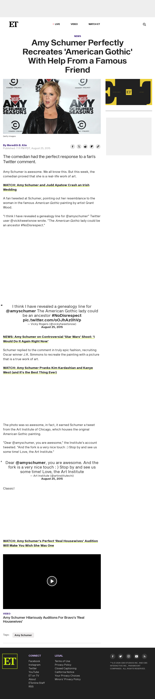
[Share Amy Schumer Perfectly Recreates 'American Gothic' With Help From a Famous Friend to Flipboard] (91, 147)
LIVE (57, 24)
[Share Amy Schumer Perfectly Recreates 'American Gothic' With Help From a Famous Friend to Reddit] (85, 147)
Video (74, 24)
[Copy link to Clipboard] (98, 147)
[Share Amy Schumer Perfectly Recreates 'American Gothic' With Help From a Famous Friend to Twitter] (79, 147)
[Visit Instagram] (128, 657)
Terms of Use (62, 661)
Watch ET (94, 24)
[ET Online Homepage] (13, 24)
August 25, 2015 (52, 327)
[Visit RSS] (144, 657)
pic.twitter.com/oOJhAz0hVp (52, 320)
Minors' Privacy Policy (68, 679)
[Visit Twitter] (120, 657)
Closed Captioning (65, 668)
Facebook (34, 661)
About (32, 679)
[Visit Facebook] (112, 657)
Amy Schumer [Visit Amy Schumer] (23, 635)
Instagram (34, 665)
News (77, 36)
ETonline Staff (37, 683)
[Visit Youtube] (136, 657)
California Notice (64, 672)
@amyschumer (21, 311)
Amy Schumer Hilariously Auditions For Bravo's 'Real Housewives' (43, 620)
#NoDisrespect (66, 316)
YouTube (34, 672)
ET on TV (34, 676)
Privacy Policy (63, 665)
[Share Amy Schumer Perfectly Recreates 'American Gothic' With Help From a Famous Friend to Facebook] (72, 147)
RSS (31, 686)
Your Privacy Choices (67, 676)
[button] (52, 581)
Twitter (33, 668)
